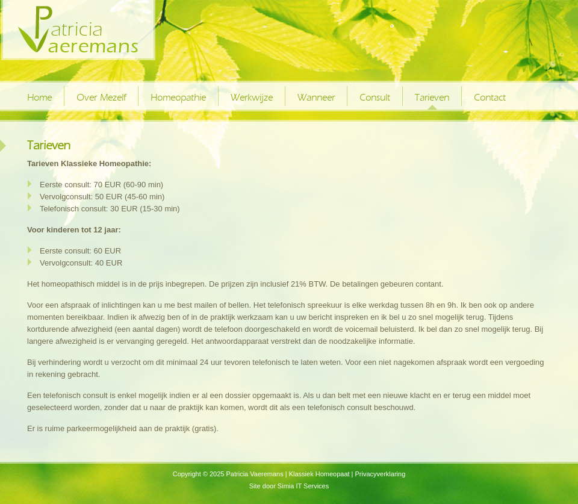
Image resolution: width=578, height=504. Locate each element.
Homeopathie (178, 97)
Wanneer (316, 97)
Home (39, 97)
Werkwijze (252, 97)
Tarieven (432, 97)
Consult (374, 97)
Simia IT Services (303, 486)
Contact (490, 97)
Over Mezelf (101, 97)
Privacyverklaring (380, 474)
